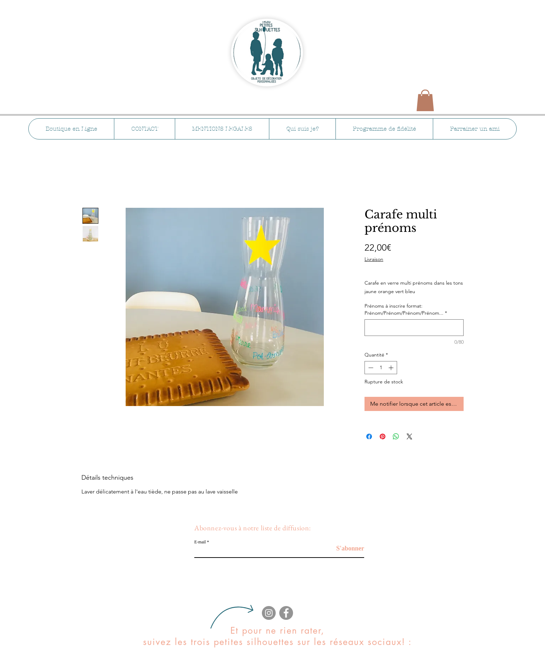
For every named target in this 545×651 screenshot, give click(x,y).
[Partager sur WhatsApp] (396, 436)
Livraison (374, 259)
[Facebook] (286, 613)
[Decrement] (370, 367)
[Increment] (391, 367)
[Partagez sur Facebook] (369, 436)
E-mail (200, 542)
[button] (425, 100)
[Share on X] (409, 436)
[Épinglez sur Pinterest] (382, 436)
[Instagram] (269, 613)
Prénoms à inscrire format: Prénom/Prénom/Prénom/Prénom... (406, 309)
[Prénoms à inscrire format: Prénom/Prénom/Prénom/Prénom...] (414, 327)
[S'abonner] (346, 548)
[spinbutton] (380, 367)
